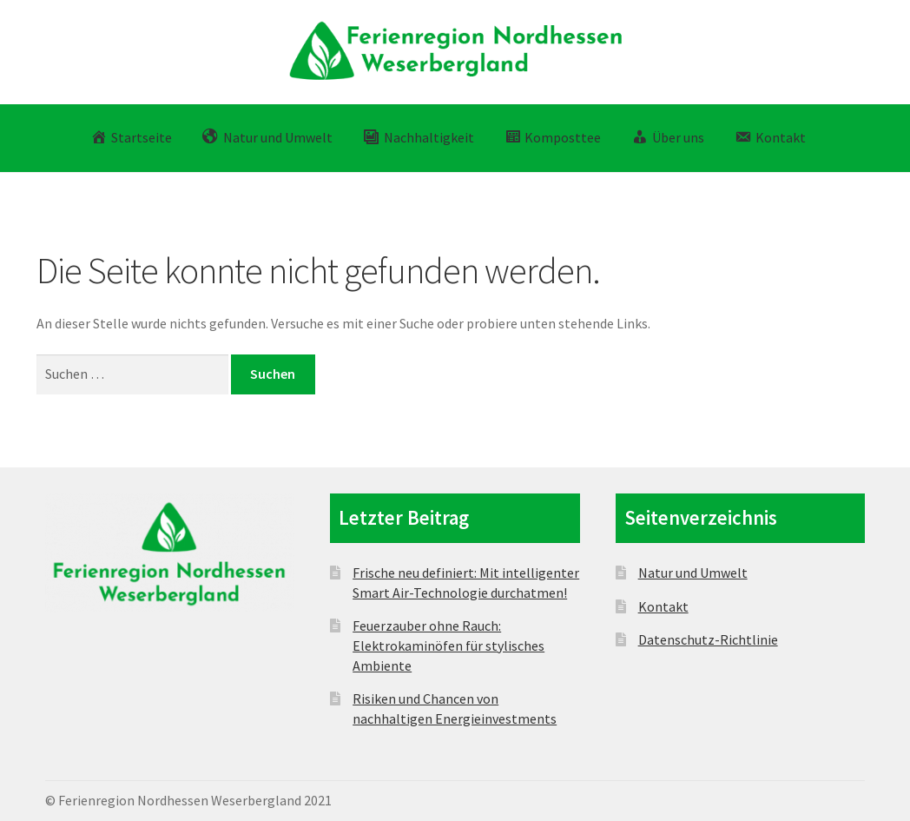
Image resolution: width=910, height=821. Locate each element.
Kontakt (663, 606)
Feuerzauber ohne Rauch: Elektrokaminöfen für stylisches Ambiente (448, 645)
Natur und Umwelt (693, 572)
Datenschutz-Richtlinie (708, 639)
